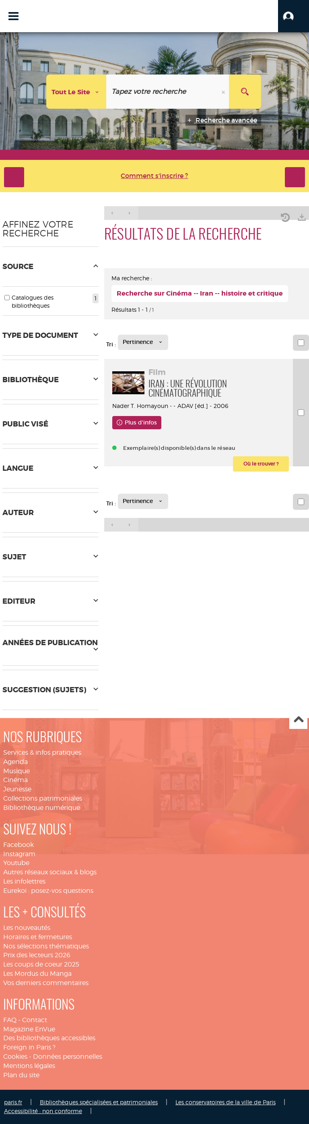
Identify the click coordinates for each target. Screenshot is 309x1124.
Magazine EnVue (29, 1029)
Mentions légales (29, 1066)
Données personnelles (67, 1056)
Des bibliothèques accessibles (49, 1038)
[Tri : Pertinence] (143, 342)
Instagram (19, 854)
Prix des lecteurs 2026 (36, 955)
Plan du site (21, 1075)
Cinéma (15, 780)
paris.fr (13, 1102)
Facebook (18, 845)
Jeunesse (17, 789)
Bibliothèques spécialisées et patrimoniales (99, 1102)
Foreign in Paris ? (29, 1047)
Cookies (15, 1056)
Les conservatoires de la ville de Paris (225, 1102)
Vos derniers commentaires (46, 983)
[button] (293, 16)
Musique (16, 771)
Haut (298, 720)
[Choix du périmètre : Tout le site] (76, 92)
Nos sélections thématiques (46, 946)
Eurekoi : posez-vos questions (48, 890)
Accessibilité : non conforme (43, 1110)
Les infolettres (24, 881)
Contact (34, 1020)
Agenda (15, 762)
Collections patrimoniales (42, 798)
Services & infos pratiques (42, 752)
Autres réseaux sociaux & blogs (50, 872)
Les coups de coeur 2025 (41, 964)
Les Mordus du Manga (37, 973)
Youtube (16, 863)
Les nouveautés (26, 927)
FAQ (9, 1020)
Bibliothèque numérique (41, 807)
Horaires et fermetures (37, 937)
